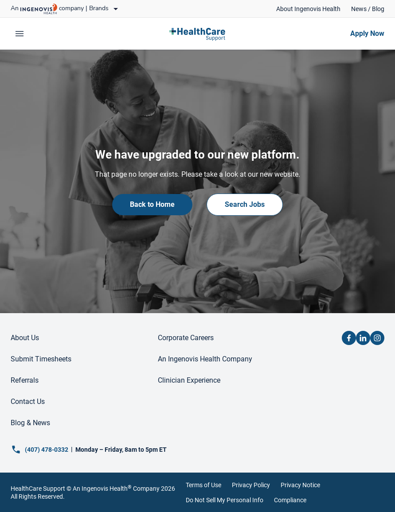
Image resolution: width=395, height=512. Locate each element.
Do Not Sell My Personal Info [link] (224, 500)
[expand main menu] (19, 34)
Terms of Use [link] (203, 485)
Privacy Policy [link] (251, 485)
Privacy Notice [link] (300, 485)
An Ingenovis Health (101, 488)
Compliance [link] (290, 500)
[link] (308, 9)
